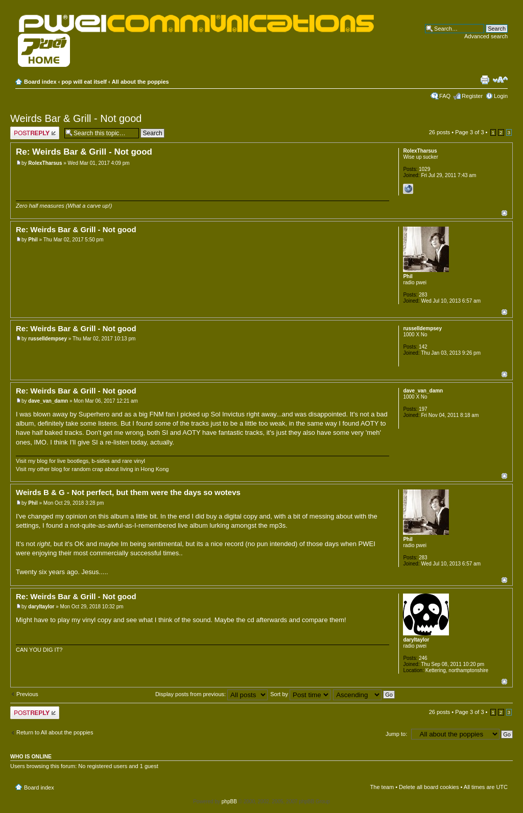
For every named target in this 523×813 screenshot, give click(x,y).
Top (504, 213)
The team (382, 787)
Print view (484, 79)
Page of (469, 132)
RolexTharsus (45, 163)
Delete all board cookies (429, 787)
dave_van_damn (48, 401)
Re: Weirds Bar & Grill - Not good (84, 152)
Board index (40, 82)
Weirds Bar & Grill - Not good (76, 118)
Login (501, 96)
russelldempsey (47, 338)
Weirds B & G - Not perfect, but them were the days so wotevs (128, 492)
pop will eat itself (84, 82)
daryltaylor (41, 606)
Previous (27, 694)
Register (472, 96)
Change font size (500, 79)
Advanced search (486, 36)
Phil (32, 239)
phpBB (229, 801)
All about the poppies (140, 82)
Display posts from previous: (211, 694)
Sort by (300, 694)
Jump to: (396, 734)
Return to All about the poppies (54, 732)
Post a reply (34, 133)
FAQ (444, 96)
